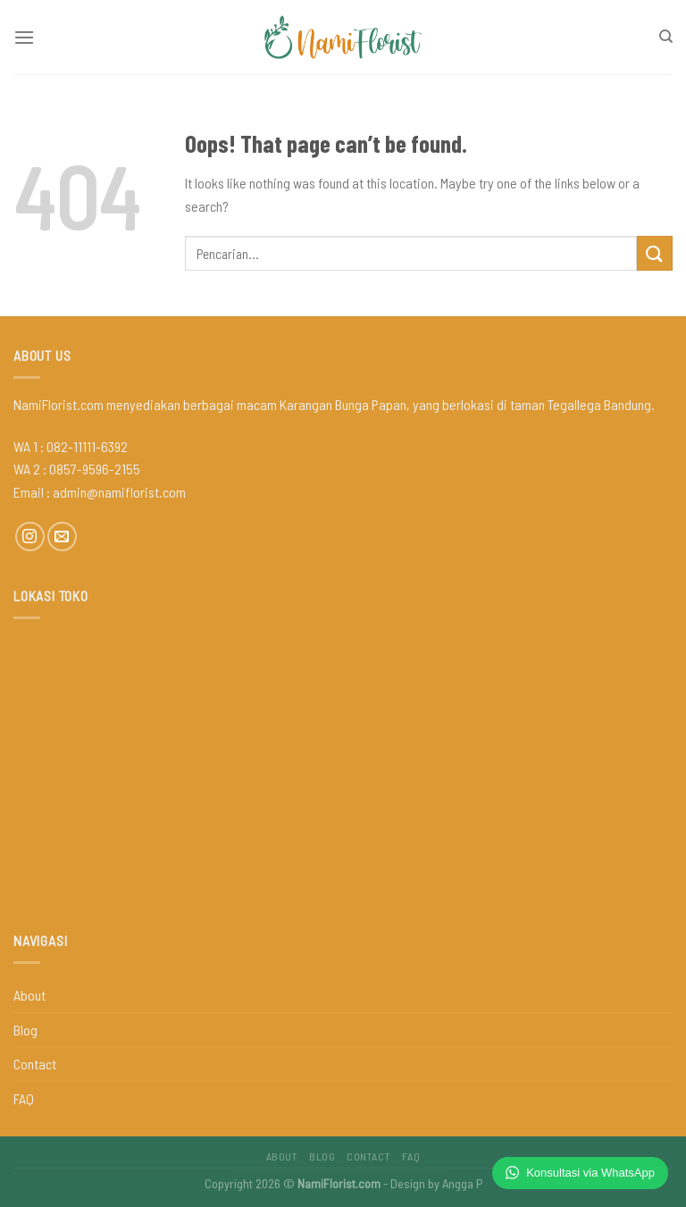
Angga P (462, 1183)
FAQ (23, 1098)
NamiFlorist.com (339, 1183)
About (29, 994)
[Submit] (655, 253)
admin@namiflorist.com (119, 491)
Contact (34, 1063)
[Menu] (24, 37)
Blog (25, 1029)
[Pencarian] (666, 37)
